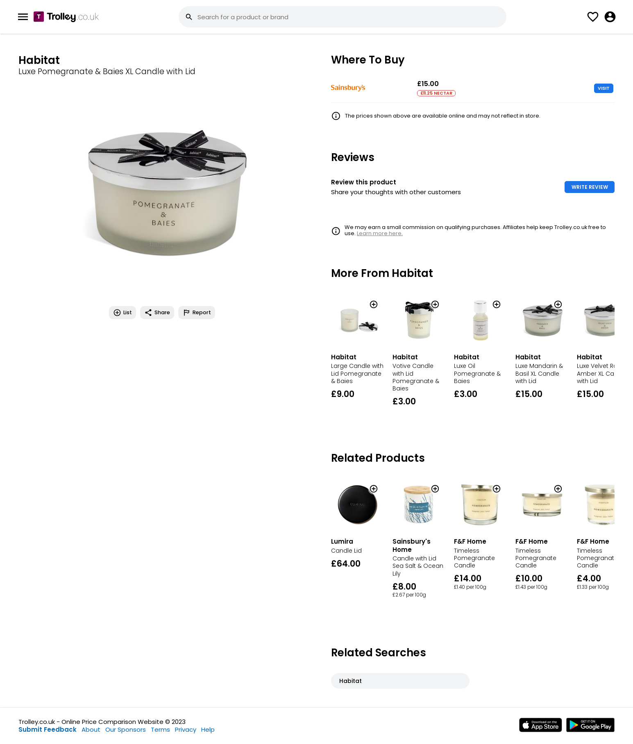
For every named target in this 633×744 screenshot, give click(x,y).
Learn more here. (380, 233)
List (122, 312)
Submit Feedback (47, 729)
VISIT (604, 88)
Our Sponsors (125, 729)
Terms (160, 729)
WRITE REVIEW (590, 187)
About (91, 729)
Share (157, 312)
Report (196, 312)
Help (208, 729)
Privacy (185, 729)
